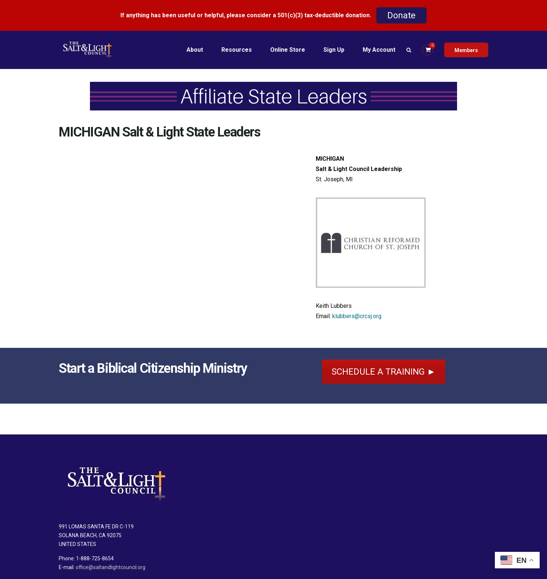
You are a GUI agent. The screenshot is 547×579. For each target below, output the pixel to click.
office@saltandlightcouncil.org (110, 567)
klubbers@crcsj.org (356, 316)
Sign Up (333, 49)
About (194, 49)
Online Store (287, 49)
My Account (379, 49)
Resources (236, 49)
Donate (401, 15)
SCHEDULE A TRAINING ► (384, 372)
